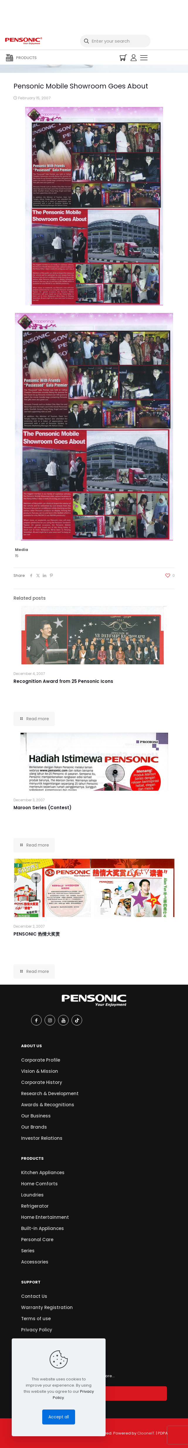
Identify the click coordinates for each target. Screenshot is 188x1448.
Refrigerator (35, 1206)
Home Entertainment (45, 1217)
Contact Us (34, 1296)
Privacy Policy (36, 1330)
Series (28, 1251)
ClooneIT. (146, 1433)
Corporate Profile (40, 1060)
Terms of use (36, 1318)
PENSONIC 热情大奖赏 (36, 934)
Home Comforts (39, 1184)
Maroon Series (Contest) (42, 808)
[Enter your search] (115, 41)
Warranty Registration (47, 1307)
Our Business (36, 1116)
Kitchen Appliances (43, 1172)
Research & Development (50, 1093)
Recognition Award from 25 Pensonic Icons (63, 681)
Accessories (34, 1262)
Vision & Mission (39, 1071)
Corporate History (41, 1082)
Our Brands (34, 1127)
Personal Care (37, 1239)
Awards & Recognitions (47, 1105)
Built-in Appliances (42, 1228)
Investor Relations (41, 1138)
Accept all (58, 1417)
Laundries (32, 1195)
